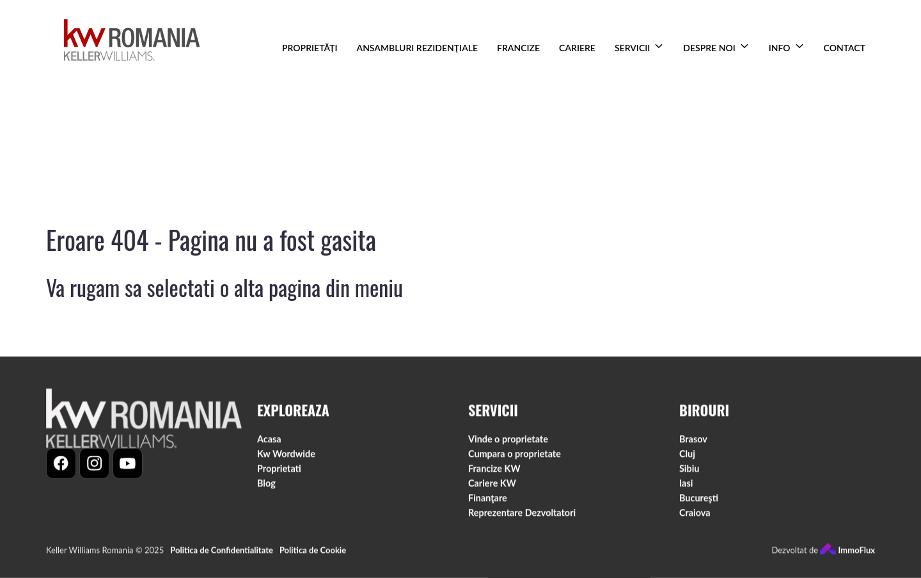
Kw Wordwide (286, 456)
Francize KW (494, 470)
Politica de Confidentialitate (221, 552)
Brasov (693, 441)
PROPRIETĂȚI (309, 47)
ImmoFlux (847, 552)
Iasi (686, 485)
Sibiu (689, 470)
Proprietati (279, 470)
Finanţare (487, 500)
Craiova (695, 515)
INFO (780, 47)
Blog (266, 485)
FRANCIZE (518, 47)
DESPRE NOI (709, 47)
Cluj (687, 456)
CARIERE (577, 47)
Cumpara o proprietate (514, 456)
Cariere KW (492, 485)
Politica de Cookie (312, 552)
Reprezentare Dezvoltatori (522, 515)
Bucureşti (698, 500)
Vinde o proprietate (508, 441)
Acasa (269, 441)
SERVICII (632, 47)
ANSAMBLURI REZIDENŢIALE (417, 47)
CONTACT (844, 47)
